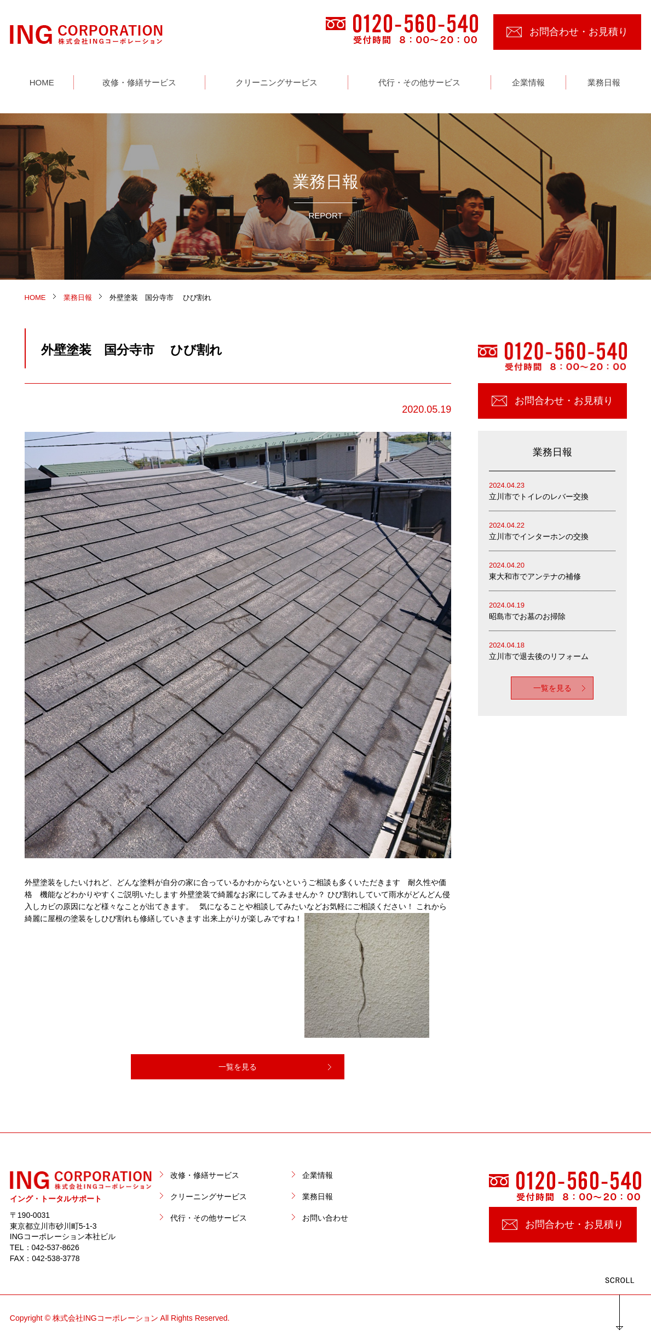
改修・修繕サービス (204, 1175)
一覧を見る (237, 1066)
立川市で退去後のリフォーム (552, 650)
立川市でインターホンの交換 (552, 530)
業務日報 (317, 1196)
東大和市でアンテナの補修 (552, 570)
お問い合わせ (325, 1218)
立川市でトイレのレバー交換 (552, 490)
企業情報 (317, 1175)
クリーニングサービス (208, 1196)
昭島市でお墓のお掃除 (552, 610)
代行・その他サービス (208, 1218)
